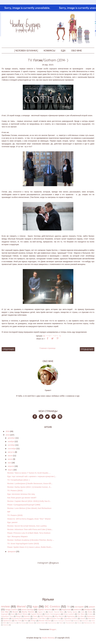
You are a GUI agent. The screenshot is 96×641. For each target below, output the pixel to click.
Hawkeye (76, 620)
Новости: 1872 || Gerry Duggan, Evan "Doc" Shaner (29, 519)
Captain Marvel (36, 614)
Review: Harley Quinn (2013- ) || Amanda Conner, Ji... (29, 487)
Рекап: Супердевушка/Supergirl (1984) (23, 505)
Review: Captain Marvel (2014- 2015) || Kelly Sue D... (29, 501)
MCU (57, 610)
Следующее (8, 349)
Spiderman (7, 621)
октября (11, 445)
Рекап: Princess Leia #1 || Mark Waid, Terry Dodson (28, 533)
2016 (8, 431)
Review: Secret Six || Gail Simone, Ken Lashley (27, 526)
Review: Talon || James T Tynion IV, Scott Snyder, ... (29, 473)
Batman (27, 616)
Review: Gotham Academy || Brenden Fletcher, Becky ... (30, 540)
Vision (79, 623)
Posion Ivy (12, 623)
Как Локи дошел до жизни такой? (21, 498)
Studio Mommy (48, 638)
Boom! (15, 612)
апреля (11, 466)
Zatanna (6, 625)
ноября (11, 441)
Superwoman (52, 623)
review (5, 606)
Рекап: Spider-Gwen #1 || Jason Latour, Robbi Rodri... (29, 547)
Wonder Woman (45, 621)
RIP (8, 512)
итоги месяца (27, 610)
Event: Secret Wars (56, 612)
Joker (93, 620)
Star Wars (81, 614)
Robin (90, 612)
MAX (4, 623)
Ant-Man (81, 616)
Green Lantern (68, 614)
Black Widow (23, 614)
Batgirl (18, 616)
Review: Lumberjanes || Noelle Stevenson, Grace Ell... (29, 483)
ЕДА (63, 50)
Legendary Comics (70, 618)
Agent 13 (41, 612)
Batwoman (91, 616)
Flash (35, 616)
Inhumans (85, 620)
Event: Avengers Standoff (62, 620)
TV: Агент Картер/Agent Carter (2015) (23, 544)
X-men (90, 614)
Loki (82, 612)
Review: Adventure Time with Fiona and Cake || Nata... (30, 529)
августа (11, 452)
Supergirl (4, 614)
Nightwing (71, 616)
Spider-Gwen (40, 623)
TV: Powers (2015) (15, 491)
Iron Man (5, 612)
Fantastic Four (54, 618)
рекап (92, 607)
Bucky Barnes (28, 612)
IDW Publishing (46, 616)
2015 (8, 435)
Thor (26, 621)
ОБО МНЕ (76, 50)
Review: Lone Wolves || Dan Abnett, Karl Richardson (29, 508)
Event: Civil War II (39, 618)
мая (9, 463)
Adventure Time (7, 616)
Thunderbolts (70, 623)
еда (35, 606)
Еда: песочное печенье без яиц (21, 494)
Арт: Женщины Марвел (17, 536)
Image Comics (11, 610)
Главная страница (47, 348)
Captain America (44, 610)
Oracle (82, 618)
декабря (11, 438)
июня (10, 459)
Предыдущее (87, 349)
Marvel (21, 606)
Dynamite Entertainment (21, 618)
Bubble (6, 618)
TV (60, 336)
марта (10, 470)
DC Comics (52, 606)
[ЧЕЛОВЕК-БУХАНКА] (26, 50)
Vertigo (33, 621)
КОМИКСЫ (49, 50)
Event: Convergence (52, 614)
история (79, 607)
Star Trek (18, 621)
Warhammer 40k (89, 623)
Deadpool (88, 610)
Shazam (31, 623)
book (13, 614)
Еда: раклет (12, 522)
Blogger (52, 629)
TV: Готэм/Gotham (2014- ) (18, 480)
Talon (61, 623)
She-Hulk (91, 618)
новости (77, 610)
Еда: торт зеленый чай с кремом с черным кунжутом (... (31, 476)
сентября (12, 449)
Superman (66, 610)
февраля (12, 552)
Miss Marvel (59, 616)
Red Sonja (22, 623)
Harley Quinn (72, 612)
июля (10, 456)
